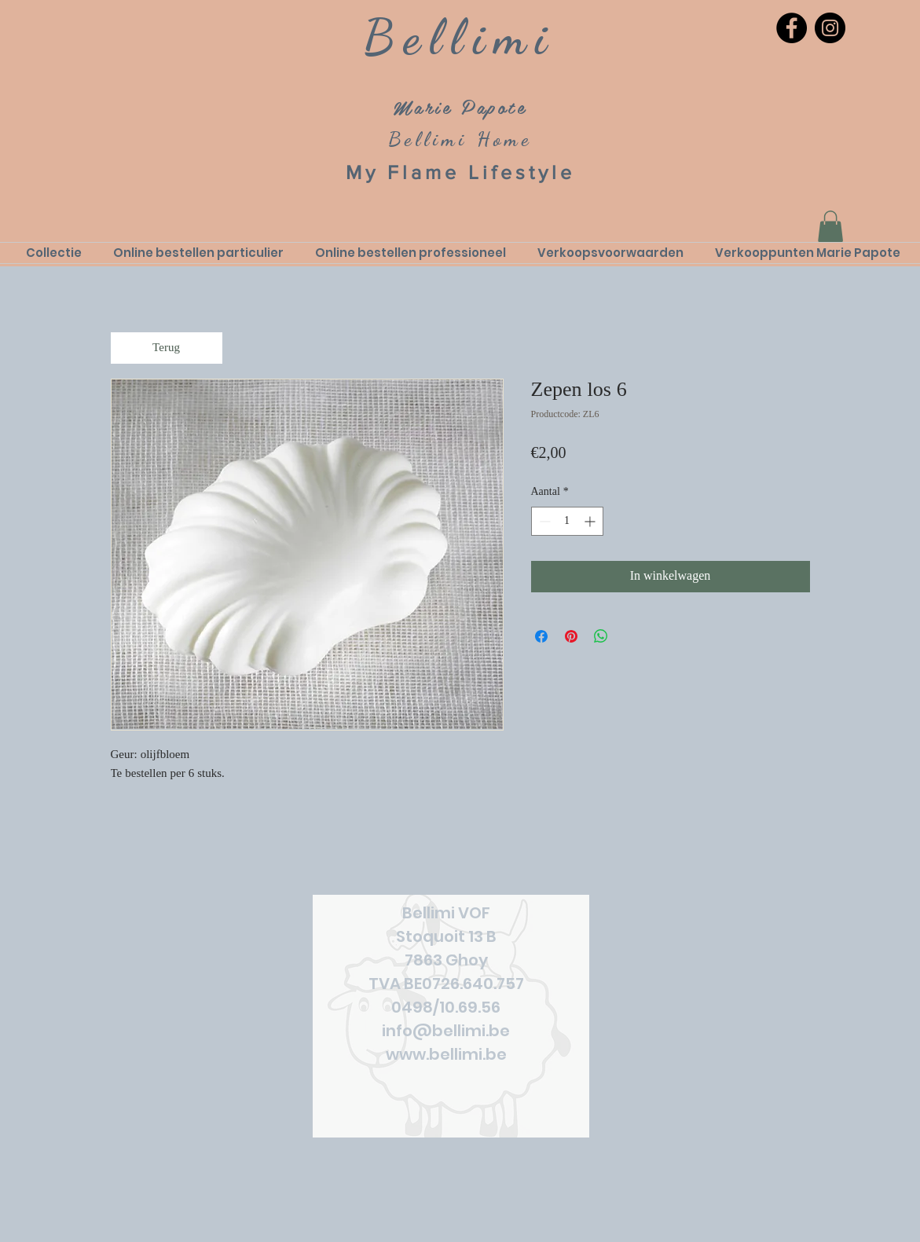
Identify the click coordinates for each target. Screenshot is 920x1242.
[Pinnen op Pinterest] (571, 636)
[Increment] (591, 521)
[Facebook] (791, 28)
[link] (830, 227)
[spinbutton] (567, 521)
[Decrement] (543, 521)
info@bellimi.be (446, 1031)
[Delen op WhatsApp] (601, 636)
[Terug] (166, 348)
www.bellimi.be (446, 1054)
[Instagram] (830, 28)
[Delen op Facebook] (541, 636)
